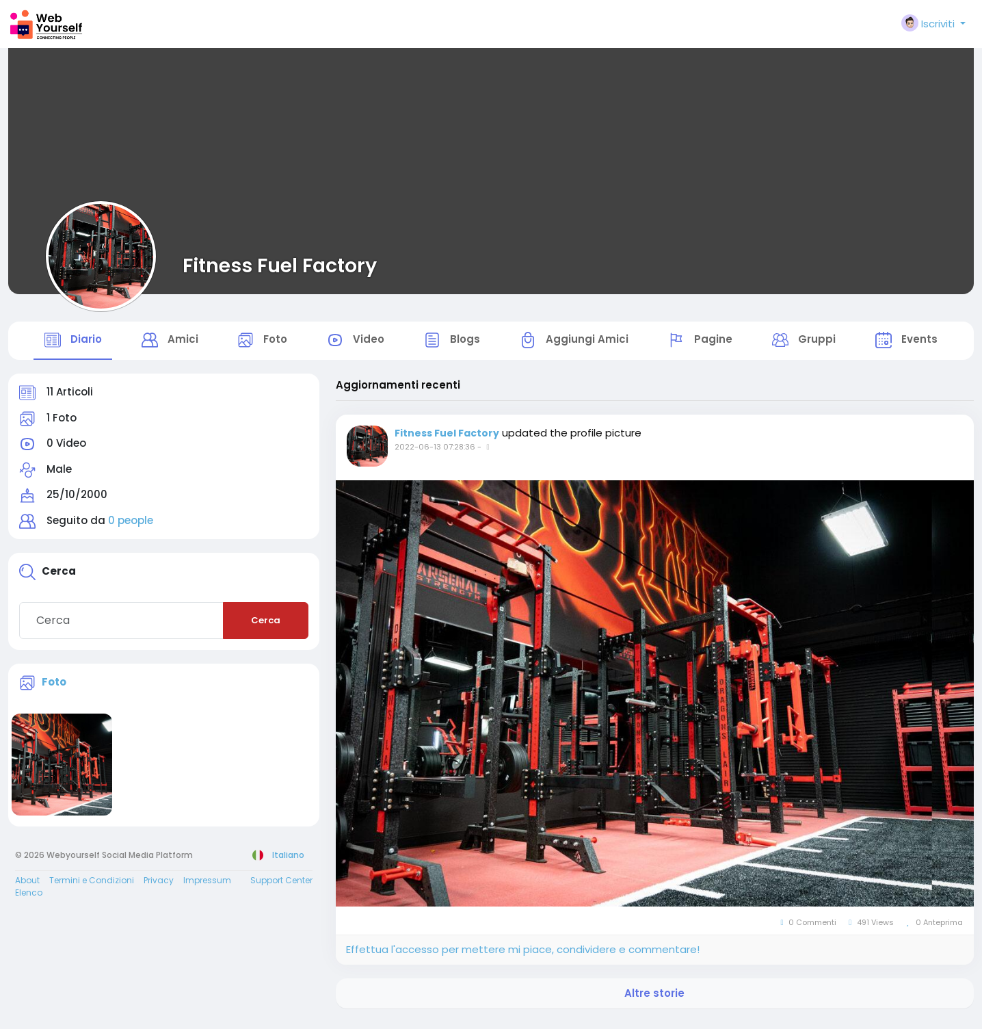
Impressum (207, 886)
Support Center (281, 886)
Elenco (28, 898)
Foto (54, 688)
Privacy (159, 886)
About (27, 886)
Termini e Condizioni (91, 886)
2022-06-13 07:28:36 (435, 453)
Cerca (265, 627)
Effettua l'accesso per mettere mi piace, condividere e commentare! (523, 956)
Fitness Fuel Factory (280, 265)
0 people (130, 527)
